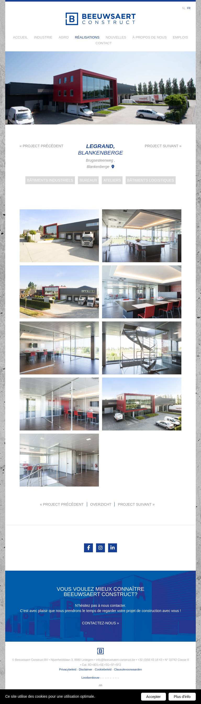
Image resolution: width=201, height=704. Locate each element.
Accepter (153, 697)
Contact (104, 43)
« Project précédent (41, 146)
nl (184, 8)
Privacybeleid (67, 669)
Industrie (43, 37)
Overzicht (100, 504)
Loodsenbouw (90, 677)
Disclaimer (85, 669)
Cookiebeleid (103, 669)
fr (189, 8)
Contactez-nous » (100, 623)
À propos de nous (149, 37)
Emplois (180, 37)
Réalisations (87, 37)
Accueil (20, 37)
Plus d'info (182, 697)
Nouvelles (116, 37)
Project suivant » (163, 146)
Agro (64, 37)
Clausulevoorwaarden (128, 669)
